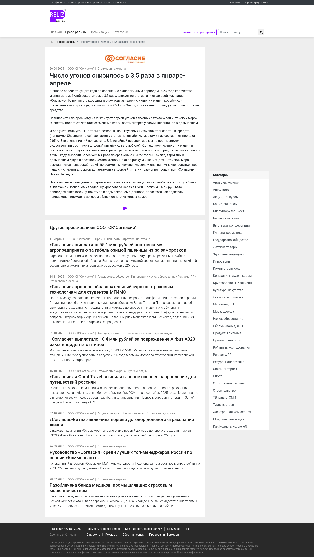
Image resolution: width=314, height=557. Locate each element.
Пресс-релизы (76, 32)
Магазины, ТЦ (223, 304)
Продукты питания (227, 333)
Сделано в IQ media (63, 534)
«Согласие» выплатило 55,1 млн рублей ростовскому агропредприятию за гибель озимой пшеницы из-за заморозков (118, 247)
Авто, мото (221, 190)
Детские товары (225, 247)
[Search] (238, 32)
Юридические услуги (228, 419)
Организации (99, 32)
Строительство (224, 390)
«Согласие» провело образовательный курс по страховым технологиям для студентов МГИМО (111, 289)
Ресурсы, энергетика (228, 362)
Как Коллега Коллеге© (230, 426)
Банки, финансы (133, 413)
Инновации (138, 276)
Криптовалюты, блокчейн (232, 283)
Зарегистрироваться (256, 2)
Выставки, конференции (231, 225)
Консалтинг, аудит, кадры (232, 276)
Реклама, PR (186, 276)
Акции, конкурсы (108, 413)
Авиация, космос (108, 333)
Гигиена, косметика (228, 233)
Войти (236, 2)
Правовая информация (165, 534)
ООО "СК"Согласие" (81, 68)
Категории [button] (121, 32)
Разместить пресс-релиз (198, 32)
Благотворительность (229, 211)
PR (51, 42)
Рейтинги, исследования (231, 347)
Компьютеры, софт (227, 268)
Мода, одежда (223, 311)
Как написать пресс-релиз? (143, 529)
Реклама (111, 534)
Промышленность (107, 239)
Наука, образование (162, 276)
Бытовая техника (226, 218)
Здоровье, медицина (228, 254)
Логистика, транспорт (229, 297)
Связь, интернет (225, 369)
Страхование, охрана (111, 68)
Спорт (217, 376)
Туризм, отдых (162, 333)
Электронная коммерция (232, 412)
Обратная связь (133, 534)
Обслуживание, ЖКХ (228, 326)
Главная (56, 32)
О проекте (93, 534)
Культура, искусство (228, 290)
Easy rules (173, 529)
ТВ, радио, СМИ (224, 397)
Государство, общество (113, 276)
